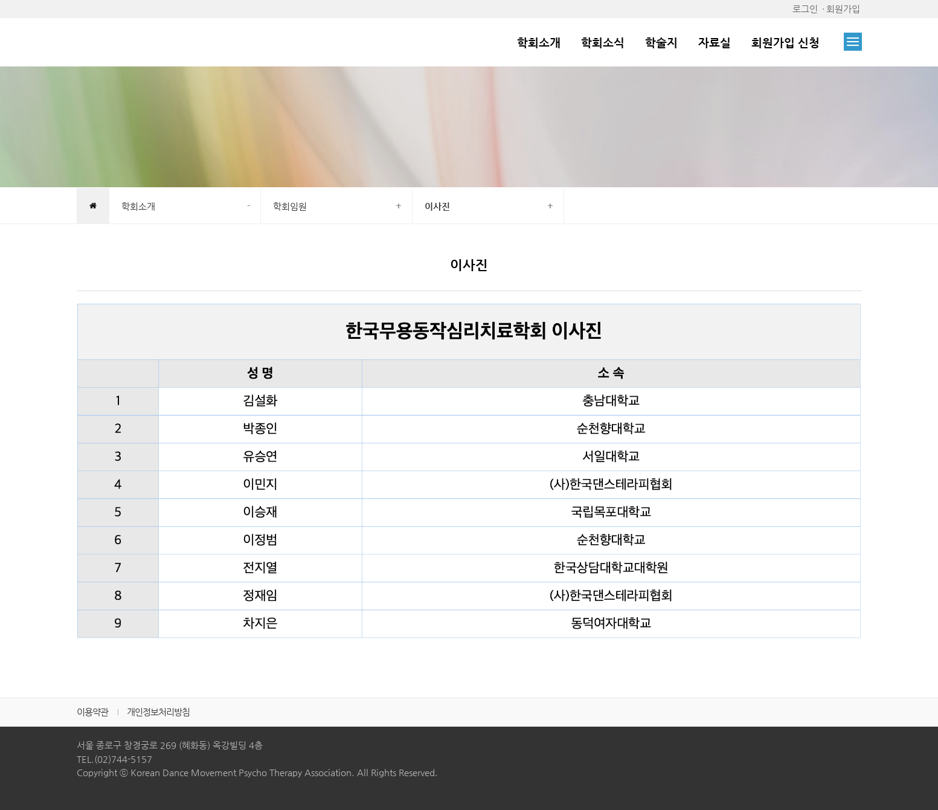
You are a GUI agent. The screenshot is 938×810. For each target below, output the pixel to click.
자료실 (714, 42)
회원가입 (843, 9)
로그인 (805, 9)
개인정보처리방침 (158, 712)
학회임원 (290, 206)
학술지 (661, 42)
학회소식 (603, 42)
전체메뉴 (853, 42)
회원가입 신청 (785, 42)
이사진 (437, 206)
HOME (92, 206)
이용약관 (92, 712)
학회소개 (539, 42)
